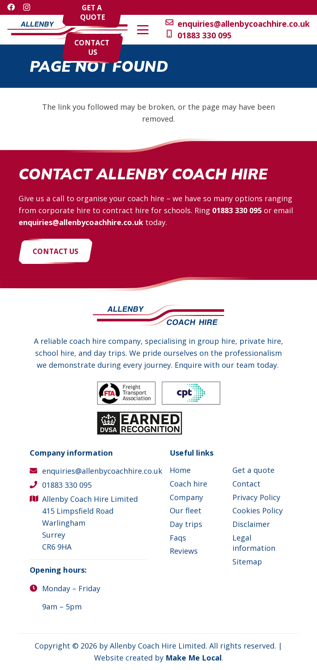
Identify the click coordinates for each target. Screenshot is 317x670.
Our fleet (185, 510)
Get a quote (253, 470)
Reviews (184, 551)
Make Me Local (194, 658)
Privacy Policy (256, 497)
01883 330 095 (237, 210)
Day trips (186, 524)
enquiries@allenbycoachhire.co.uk (81, 222)
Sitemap (247, 562)
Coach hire (188, 484)
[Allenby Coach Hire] (67, 30)
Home (180, 470)
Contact (246, 484)
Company (186, 497)
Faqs (178, 538)
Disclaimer (251, 524)
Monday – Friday (71, 588)
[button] (287, 29)
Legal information (253, 543)
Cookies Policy (257, 510)
